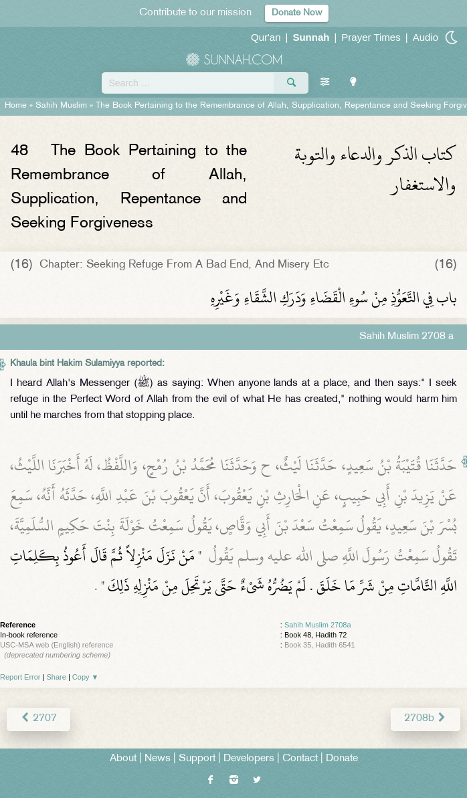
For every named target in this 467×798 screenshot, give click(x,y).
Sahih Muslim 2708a (317, 625)
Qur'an (266, 37)
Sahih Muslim (61, 106)
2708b (425, 719)
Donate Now (297, 13)
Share (56, 677)
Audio (425, 37)
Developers (248, 759)
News (158, 759)
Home (16, 106)
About (123, 759)
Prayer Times (370, 37)
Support (197, 759)
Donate (342, 759)
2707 (38, 719)
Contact (300, 759)
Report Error (20, 677)
